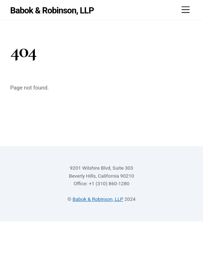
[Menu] (185, 10)
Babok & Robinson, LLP (98, 199)
